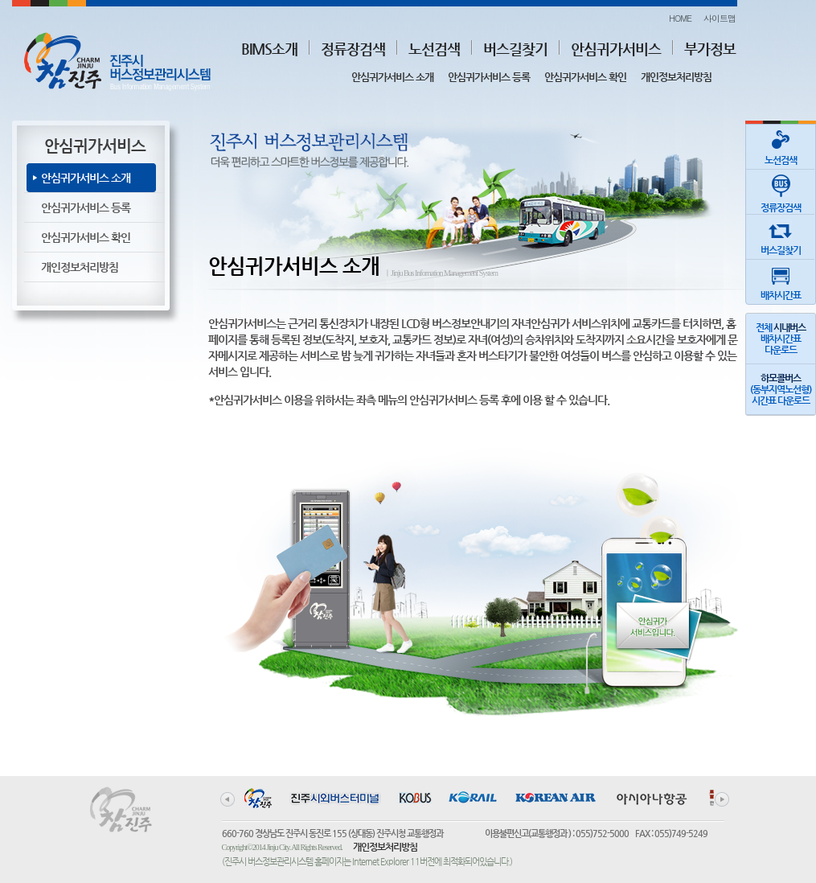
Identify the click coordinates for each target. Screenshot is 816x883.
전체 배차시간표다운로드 (781, 338)
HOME (680, 18)
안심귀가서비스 (616, 48)
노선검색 (434, 48)
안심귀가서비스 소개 (392, 77)
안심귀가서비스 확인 (585, 77)
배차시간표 (781, 280)
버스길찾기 (515, 48)
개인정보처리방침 (676, 77)
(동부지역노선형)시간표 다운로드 (780, 389)
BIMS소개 (269, 48)
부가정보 (710, 48)
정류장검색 (353, 48)
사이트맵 (719, 18)
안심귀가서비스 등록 (489, 77)
